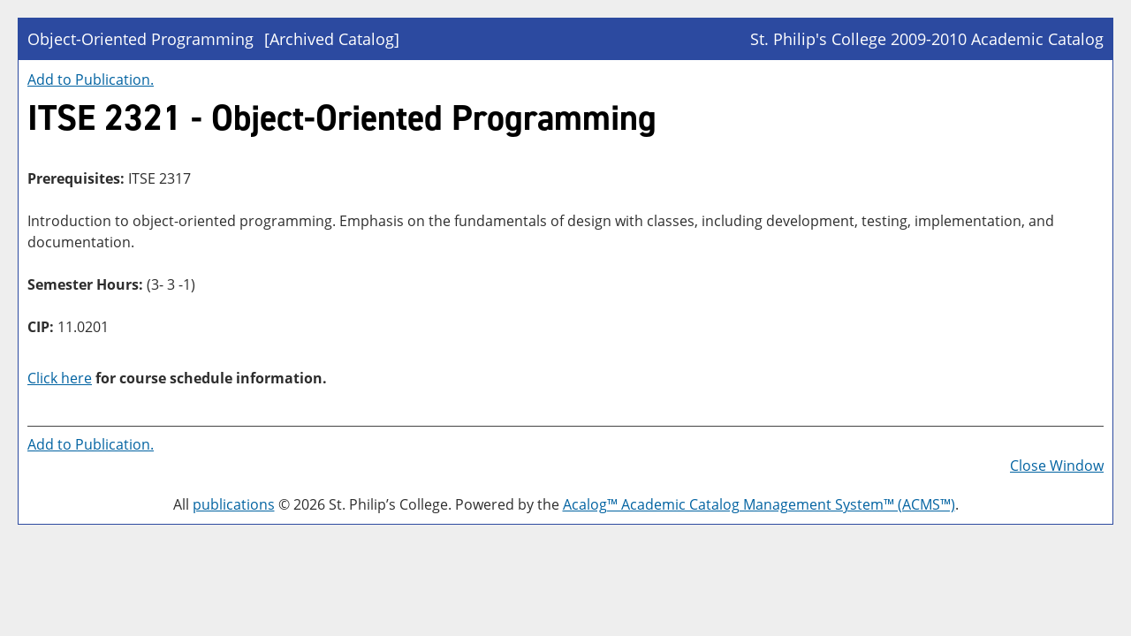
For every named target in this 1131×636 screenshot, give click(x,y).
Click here (59, 378)
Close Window (1057, 465)
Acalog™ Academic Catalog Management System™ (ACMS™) (759, 504)
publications (234, 504)
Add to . (90, 79)
